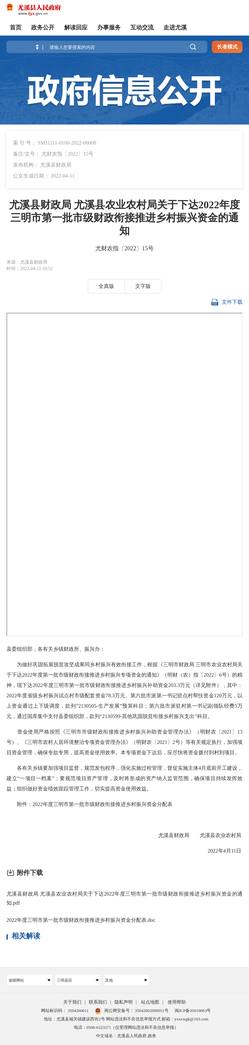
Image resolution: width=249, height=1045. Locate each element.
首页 (15, 27)
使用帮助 (177, 1002)
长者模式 (227, 46)
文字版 (143, 286)
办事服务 (109, 27)
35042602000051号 (152, 1010)
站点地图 (150, 1002)
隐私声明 (123, 1002)
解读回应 (76, 27)
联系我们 (98, 1002)
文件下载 (227, 302)
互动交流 (142, 27)
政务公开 (42, 27)
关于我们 (72, 1002)
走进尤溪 (175, 27)
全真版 (106, 286)
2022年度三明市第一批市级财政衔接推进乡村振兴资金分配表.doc (80, 920)
